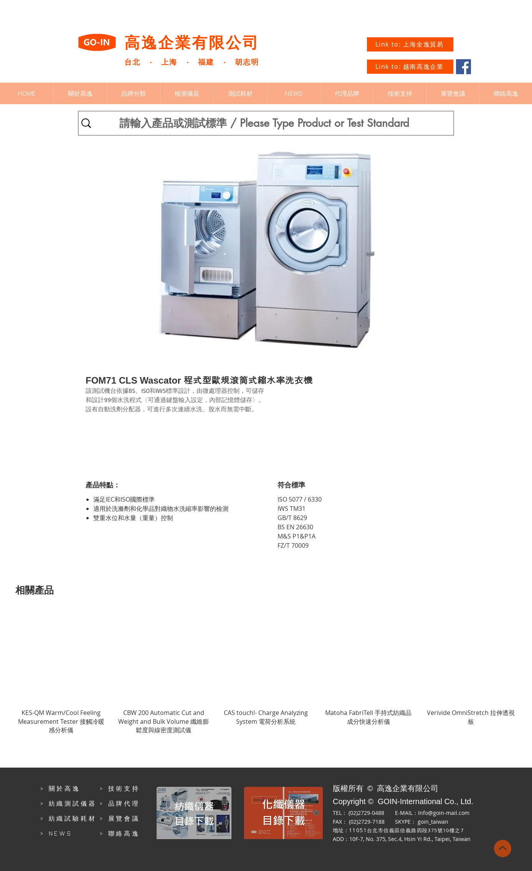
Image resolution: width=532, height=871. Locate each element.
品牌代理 (124, 803)
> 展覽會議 (119, 818)
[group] (266, 673)
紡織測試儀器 (73, 803)
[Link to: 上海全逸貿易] (410, 44)
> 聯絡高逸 (119, 833)
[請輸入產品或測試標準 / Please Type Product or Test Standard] (264, 123)
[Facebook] (463, 66)
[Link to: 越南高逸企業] (410, 67)
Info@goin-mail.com (443, 812)
